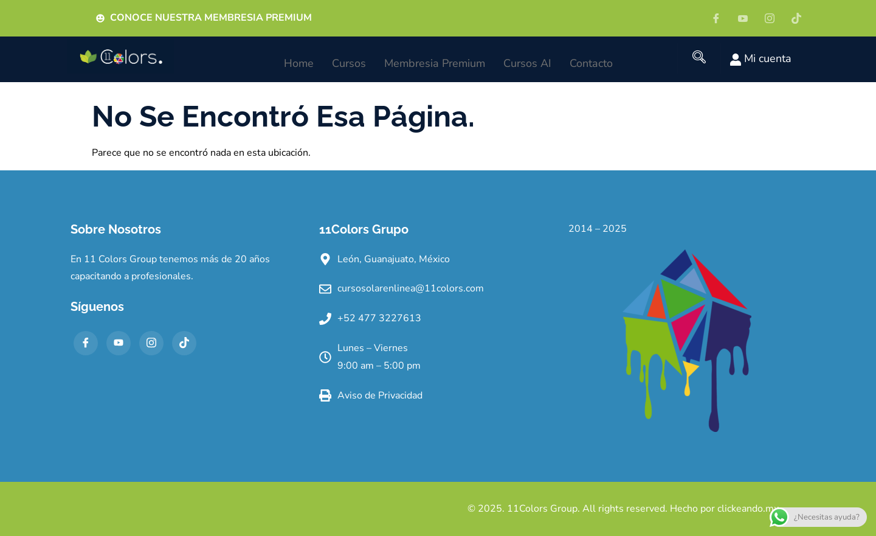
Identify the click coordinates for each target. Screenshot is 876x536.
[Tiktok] (801, 18)
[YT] (747, 18)
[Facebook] (720, 18)
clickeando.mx (748, 508)
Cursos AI (527, 59)
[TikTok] (184, 343)
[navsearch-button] (699, 58)
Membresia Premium (434, 59)
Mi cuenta (761, 58)
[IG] (774, 18)
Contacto (591, 59)
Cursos (349, 59)
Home (299, 59)
